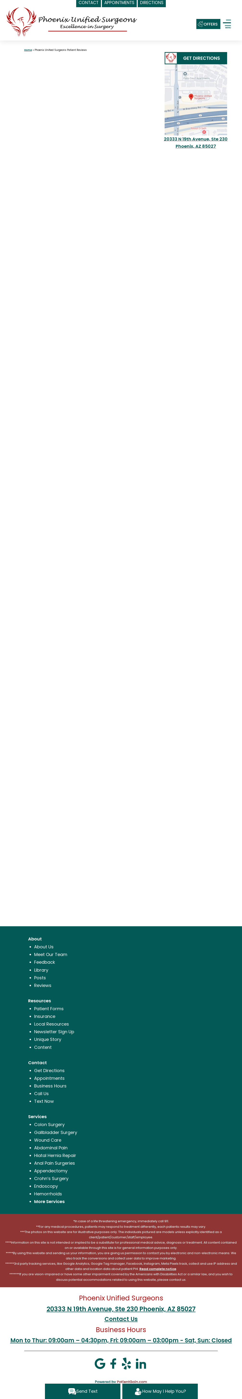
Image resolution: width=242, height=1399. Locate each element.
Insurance (44, 1016)
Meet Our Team (50, 954)
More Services (49, 1201)
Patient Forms (49, 1009)
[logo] (72, 22)
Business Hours (50, 1086)
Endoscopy (46, 1186)
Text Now (44, 1101)
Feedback (44, 962)
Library (41, 970)
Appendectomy (51, 1171)
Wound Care (47, 1140)
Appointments (49, 1078)
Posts (40, 978)
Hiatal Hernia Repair (55, 1155)
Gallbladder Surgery (55, 1132)
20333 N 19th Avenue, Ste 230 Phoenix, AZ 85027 (121, 1309)
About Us (44, 947)
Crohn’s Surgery (51, 1178)
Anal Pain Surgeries (54, 1163)
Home (28, 50)
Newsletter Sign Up (54, 1032)
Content (43, 1047)
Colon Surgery (49, 1124)
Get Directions (49, 1071)
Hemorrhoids (48, 1194)
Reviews (42, 985)
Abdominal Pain (51, 1148)
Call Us (41, 1094)
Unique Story (47, 1039)
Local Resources (51, 1024)
